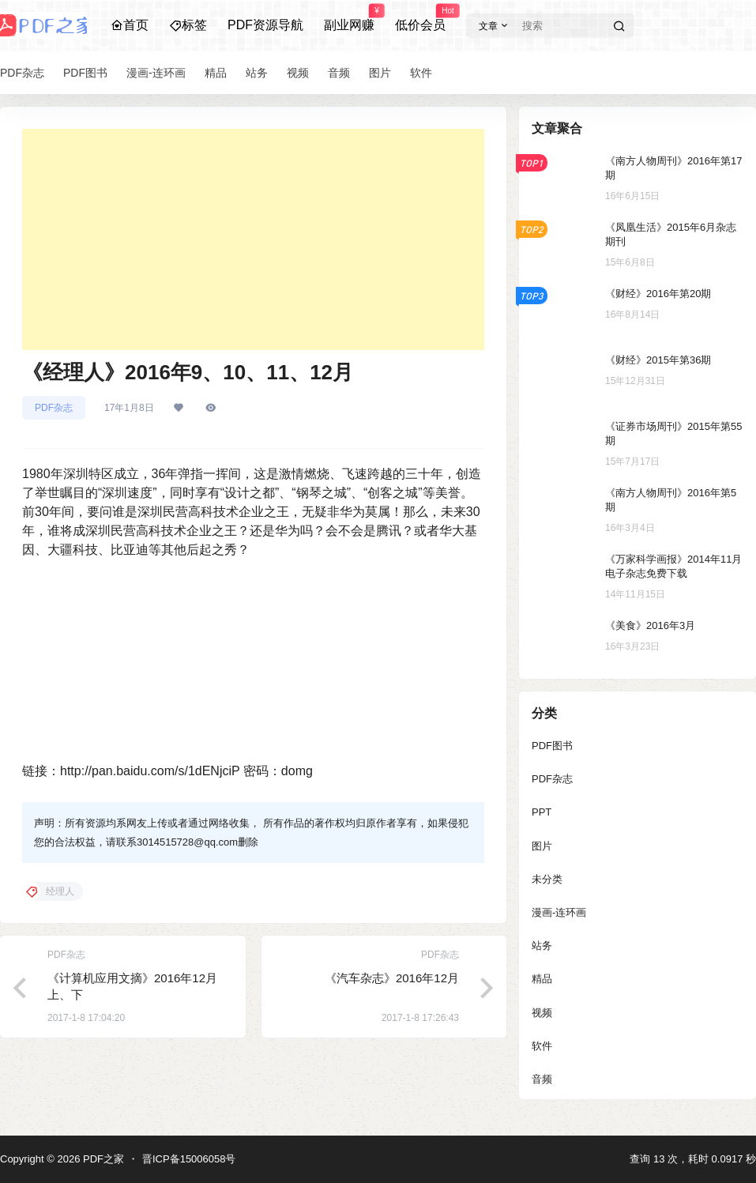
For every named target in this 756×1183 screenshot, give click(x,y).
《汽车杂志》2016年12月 (392, 978)
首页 (130, 25)
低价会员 (420, 18)
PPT (541, 812)
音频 (542, 1079)
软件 (542, 1046)
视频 (542, 1013)
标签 (188, 25)
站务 (542, 945)
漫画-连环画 (559, 912)
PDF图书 (552, 746)
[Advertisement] (253, 239)
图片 (542, 846)
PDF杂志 (54, 407)
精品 (542, 979)
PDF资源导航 (265, 25)
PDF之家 (102, 1159)
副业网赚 (349, 18)
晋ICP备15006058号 (189, 1159)
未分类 (547, 879)
